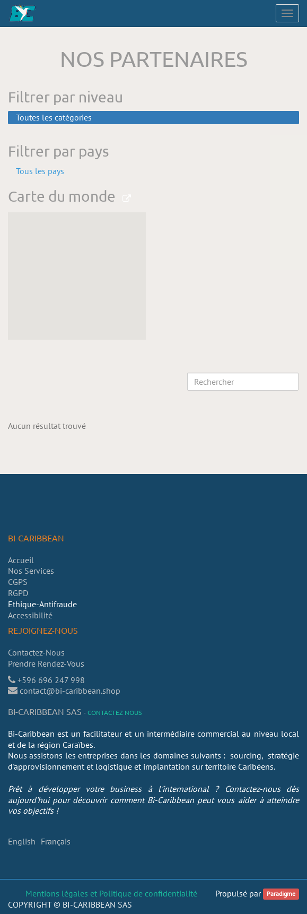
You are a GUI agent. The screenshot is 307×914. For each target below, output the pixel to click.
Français (56, 841)
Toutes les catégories (54, 117)
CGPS (18, 581)
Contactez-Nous (36, 652)
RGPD (18, 593)
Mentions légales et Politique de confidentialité (111, 893)
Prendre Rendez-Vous (47, 663)
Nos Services (31, 570)
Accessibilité (30, 615)
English (22, 841)
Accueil (21, 560)
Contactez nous (114, 712)
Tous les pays (40, 171)
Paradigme (281, 894)
